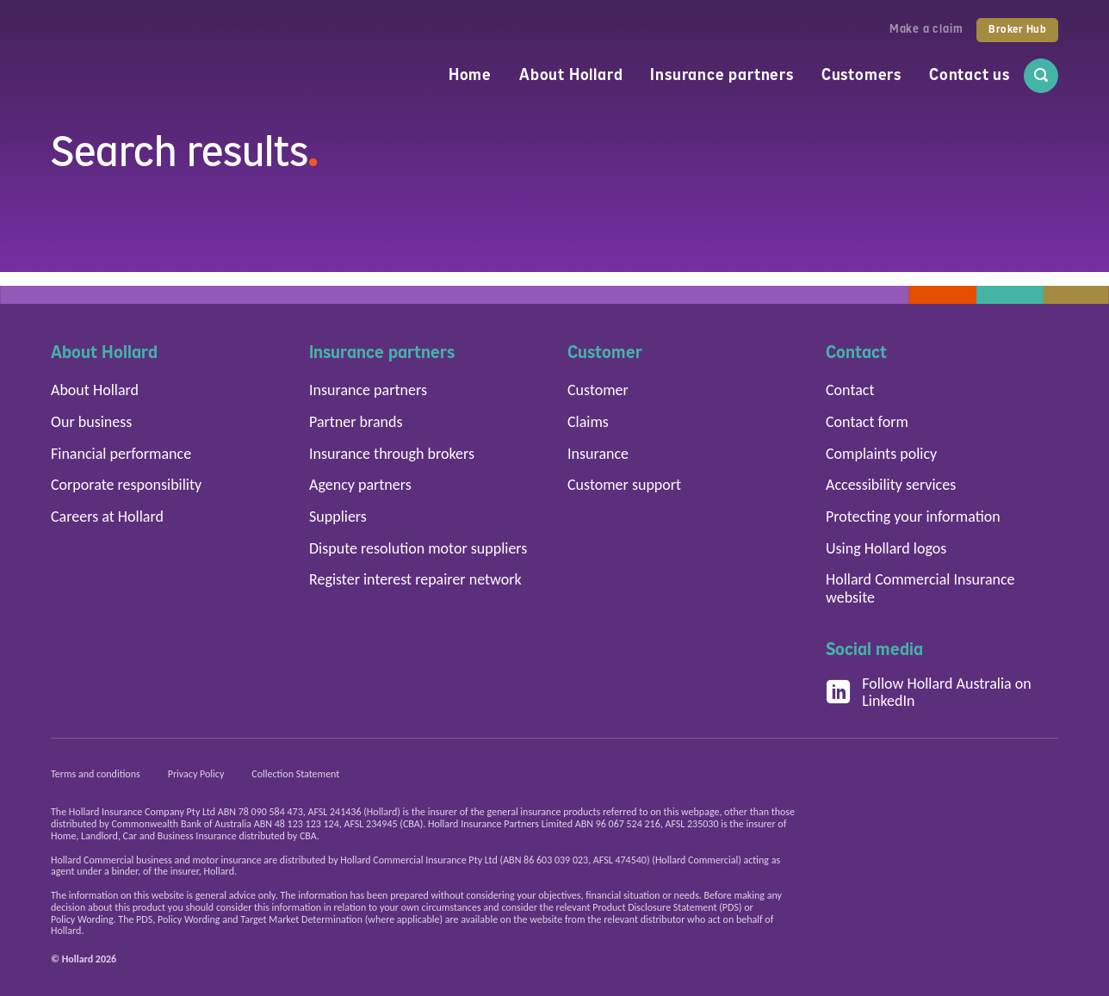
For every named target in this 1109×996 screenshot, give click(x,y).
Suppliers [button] (338, 516)
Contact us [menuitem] (969, 75)
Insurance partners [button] (368, 389)
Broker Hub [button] (1017, 29)
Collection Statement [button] (295, 774)
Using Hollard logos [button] (886, 548)
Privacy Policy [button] (196, 774)
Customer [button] (598, 389)
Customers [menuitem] (861, 75)
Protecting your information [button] (913, 516)
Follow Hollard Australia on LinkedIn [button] (929, 692)
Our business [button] (91, 421)
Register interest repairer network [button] (415, 579)
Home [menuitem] (470, 75)
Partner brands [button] (356, 421)
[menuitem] (1041, 76)
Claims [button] (588, 421)
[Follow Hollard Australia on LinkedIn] (839, 692)
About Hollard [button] (95, 389)
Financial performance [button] (121, 453)
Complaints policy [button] (881, 453)
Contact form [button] (867, 421)
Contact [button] (850, 389)
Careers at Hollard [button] (107, 516)
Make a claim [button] (926, 29)
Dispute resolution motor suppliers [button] (418, 548)
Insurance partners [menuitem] (721, 75)
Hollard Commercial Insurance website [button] (920, 588)
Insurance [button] (598, 453)
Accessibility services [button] (891, 484)
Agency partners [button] (360, 484)
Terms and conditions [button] (95, 774)
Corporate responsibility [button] (126, 484)
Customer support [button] (624, 484)
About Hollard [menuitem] (571, 75)
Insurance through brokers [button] (391, 453)
